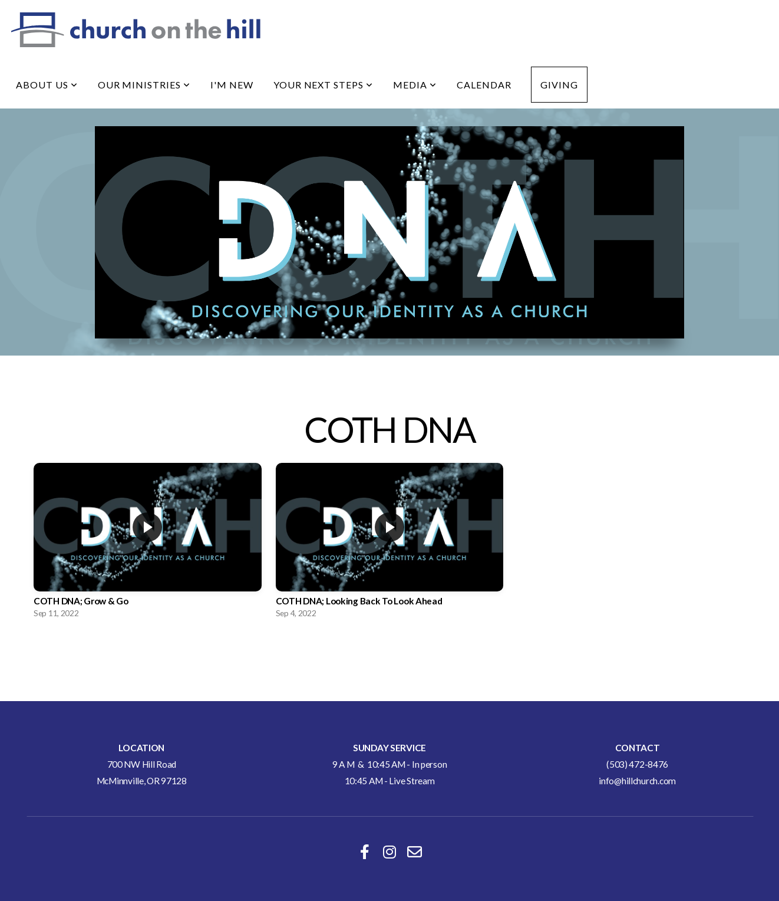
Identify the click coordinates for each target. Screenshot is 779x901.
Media (415, 84)
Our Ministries (144, 84)
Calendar (484, 84)
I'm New (231, 84)
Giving (559, 84)
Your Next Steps (323, 84)
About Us (47, 84)
